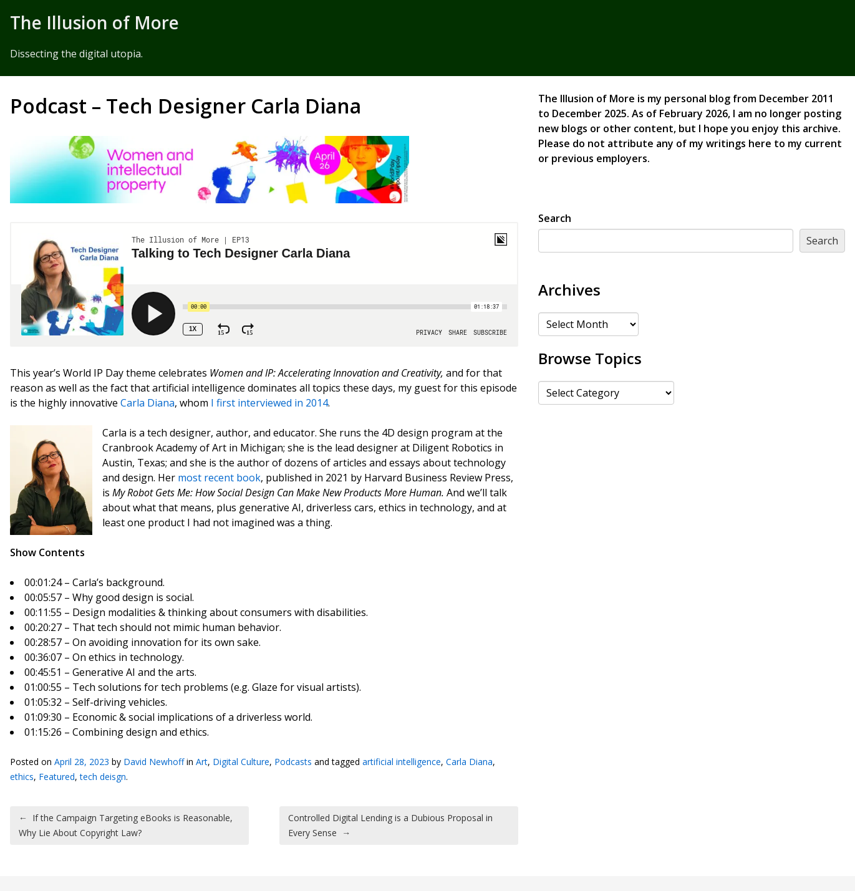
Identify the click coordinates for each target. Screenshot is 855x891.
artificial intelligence (401, 762)
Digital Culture (241, 762)
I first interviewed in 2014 (269, 403)
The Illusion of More (94, 22)
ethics (22, 777)
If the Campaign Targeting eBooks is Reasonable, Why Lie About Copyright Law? (126, 825)
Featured (57, 777)
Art (202, 762)
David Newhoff (153, 762)
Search (554, 218)
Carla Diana (147, 403)
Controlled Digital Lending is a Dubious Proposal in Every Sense (390, 825)
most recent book (219, 477)
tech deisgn (103, 777)
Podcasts (293, 762)
